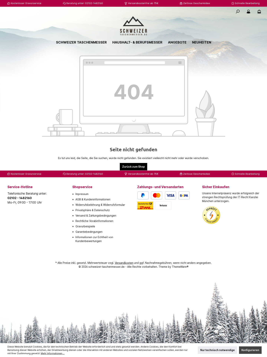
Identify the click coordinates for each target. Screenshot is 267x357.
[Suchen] (237, 11)
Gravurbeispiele (85, 226)
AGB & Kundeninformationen (92, 199)
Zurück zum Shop (133, 166)
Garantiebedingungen (89, 231)
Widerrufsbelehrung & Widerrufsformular (100, 204)
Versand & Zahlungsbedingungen (95, 215)
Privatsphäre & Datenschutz (92, 210)
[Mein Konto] (248, 11)
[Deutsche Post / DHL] (145, 205)
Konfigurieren (250, 350)
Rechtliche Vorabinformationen (94, 220)
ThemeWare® (180, 266)
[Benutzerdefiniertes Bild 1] (211, 215)
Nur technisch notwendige (217, 350)
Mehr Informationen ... (53, 353)
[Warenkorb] (258, 11)
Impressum (81, 194)
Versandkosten (124, 262)
